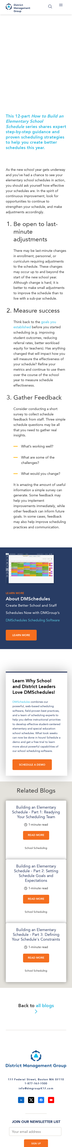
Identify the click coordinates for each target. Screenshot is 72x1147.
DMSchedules (21, 702)
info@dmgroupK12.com (36, 1088)
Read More (36, 835)
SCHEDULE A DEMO (32, 765)
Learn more (21, 635)
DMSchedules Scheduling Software (33, 620)
